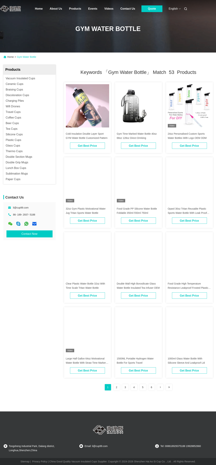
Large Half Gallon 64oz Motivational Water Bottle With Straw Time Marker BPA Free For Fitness (86, 362)
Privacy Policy (39, 461)
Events (92, 8)
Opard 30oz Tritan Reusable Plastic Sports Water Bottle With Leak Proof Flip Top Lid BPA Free (187, 212)
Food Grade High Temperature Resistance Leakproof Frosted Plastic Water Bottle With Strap (188, 287)
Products (75, 8)
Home (39, 8)
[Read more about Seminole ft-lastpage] (169, 387)
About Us (56, 8)
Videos (108, 8)
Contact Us (127, 8)
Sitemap (24, 461)
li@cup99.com (21, 207)
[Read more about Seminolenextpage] (160, 387)
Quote (152, 8)
